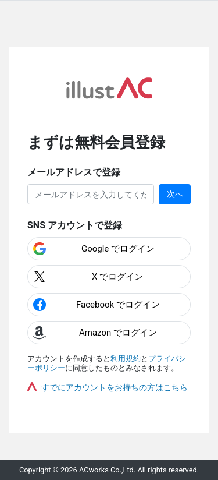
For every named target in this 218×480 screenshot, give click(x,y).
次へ (175, 194)
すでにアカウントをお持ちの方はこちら (114, 387)
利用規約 (125, 358)
